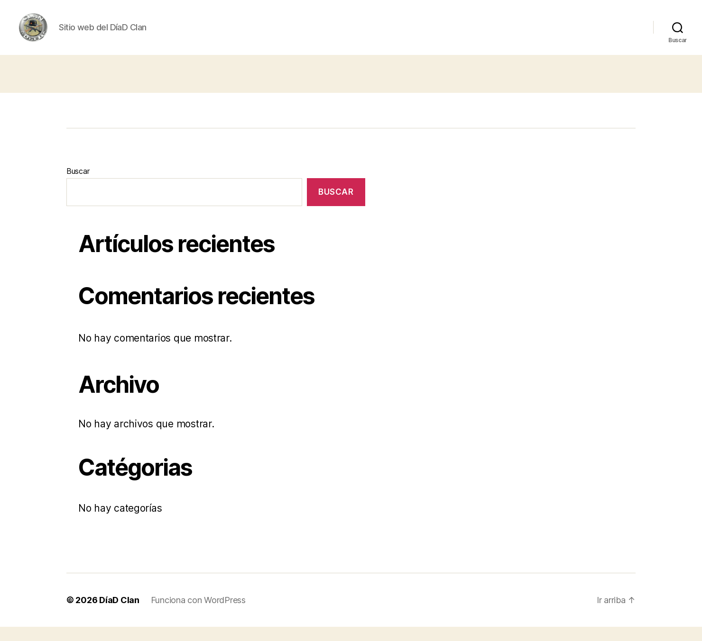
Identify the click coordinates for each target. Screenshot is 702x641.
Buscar (77, 185)
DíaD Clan (119, 614)
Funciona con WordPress (198, 614)
